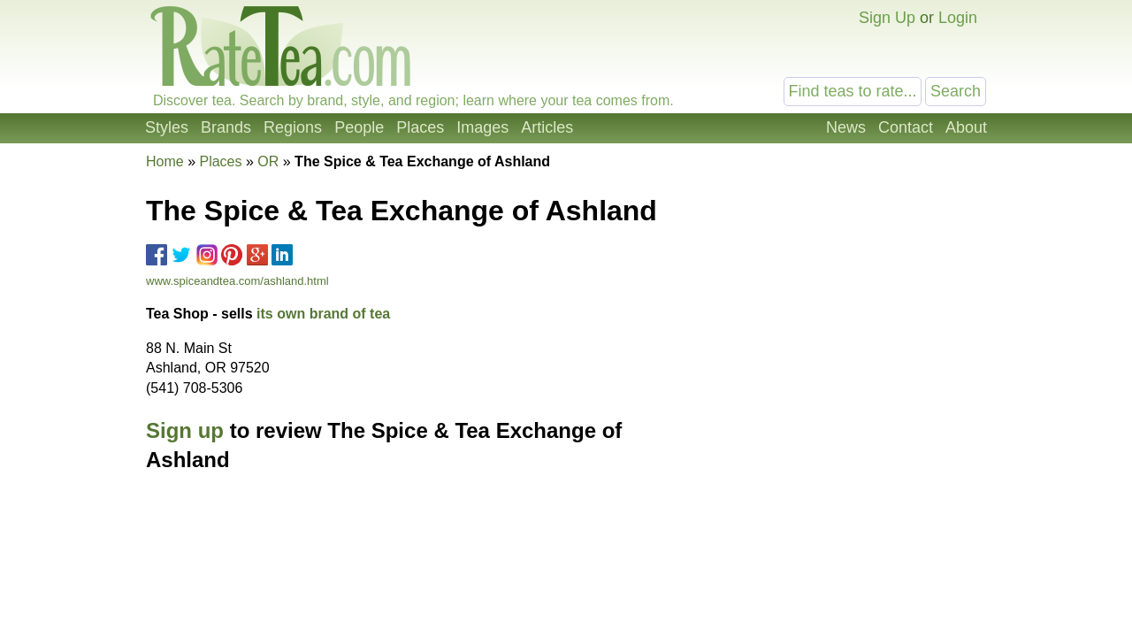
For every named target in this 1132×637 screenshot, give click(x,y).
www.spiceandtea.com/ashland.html (237, 281)
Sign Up (887, 18)
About (966, 127)
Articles (547, 127)
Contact (905, 127)
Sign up (185, 430)
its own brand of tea (323, 313)
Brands (226, 127)
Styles (166, 127)
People (359, 127)
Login (957, 18)
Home (165, 161)
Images (482, 127)
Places (420, 127)
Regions (293, 127)
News (846, 127)
